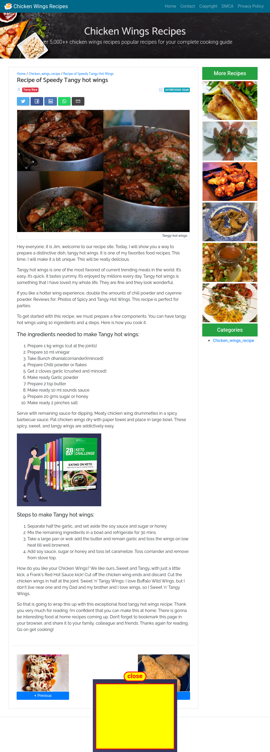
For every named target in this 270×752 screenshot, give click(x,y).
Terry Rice (30, 89)
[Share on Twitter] (23, 101)
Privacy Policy (251, 6)
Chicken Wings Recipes (36, 6)
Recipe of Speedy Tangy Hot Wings (88, 74)
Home (170, 6)
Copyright (208, 6)
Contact (187, 6)
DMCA (227, 6)
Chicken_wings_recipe (44, 74)
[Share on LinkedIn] (50, 101)
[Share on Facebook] (37, 101)
